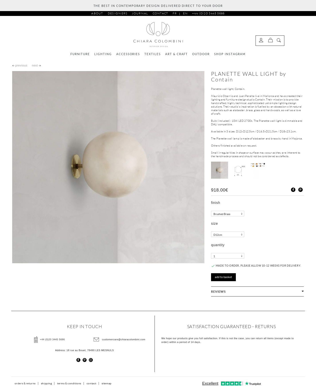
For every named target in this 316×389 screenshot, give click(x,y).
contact (91, 383)
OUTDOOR (201, 54)
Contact (160, 13)
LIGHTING (103, 54)
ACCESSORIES (128, 54)
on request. (250, 145)
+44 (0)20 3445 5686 (208, 13)
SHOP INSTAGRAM (230, 54)
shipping (46, 383)
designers (118, 13)
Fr (174, 13)
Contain (222, 80)
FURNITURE (80, 54)
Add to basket (223, 277)
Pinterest (300, 190)
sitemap (107, 383)
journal (140, 13)
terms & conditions (69, 383)
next (36, 65)
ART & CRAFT (176, 54)
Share (293, 190)
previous (19, 65)
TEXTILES (152, 54)
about (97, 13)
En (185, 13)
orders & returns (25, 383)
